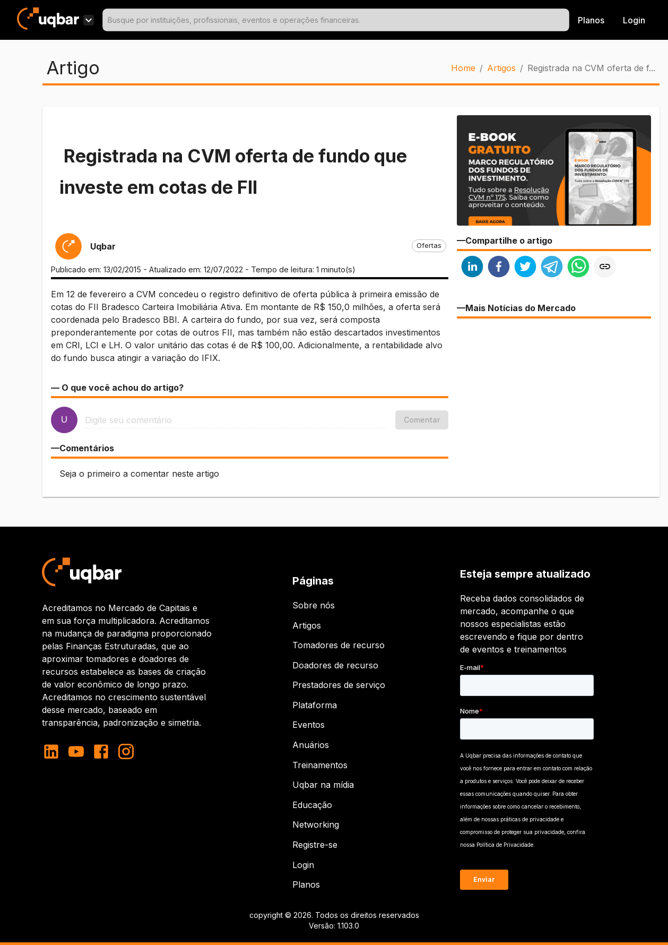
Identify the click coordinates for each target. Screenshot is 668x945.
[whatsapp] (578, 267)
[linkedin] (472, 267)
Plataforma (314, 705)
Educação (312, 805)
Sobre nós (313, 605)
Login (303, 865)
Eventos (308, 724)
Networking (315, 824)
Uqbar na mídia (323, 784)
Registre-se (314, 844)
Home (463, 68)
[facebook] (499, 267)
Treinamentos (320, 765)
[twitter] (525, 267)
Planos (591, 20)
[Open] (564, 20)
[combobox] (335, 19)
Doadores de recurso (335, 665)
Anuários (310, 745)
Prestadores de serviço (338, 685)
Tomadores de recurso (338, 645)
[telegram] (552, 267)
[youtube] (76, 751)
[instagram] (126, 751)
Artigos (501, 68)
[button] (429, 245)
